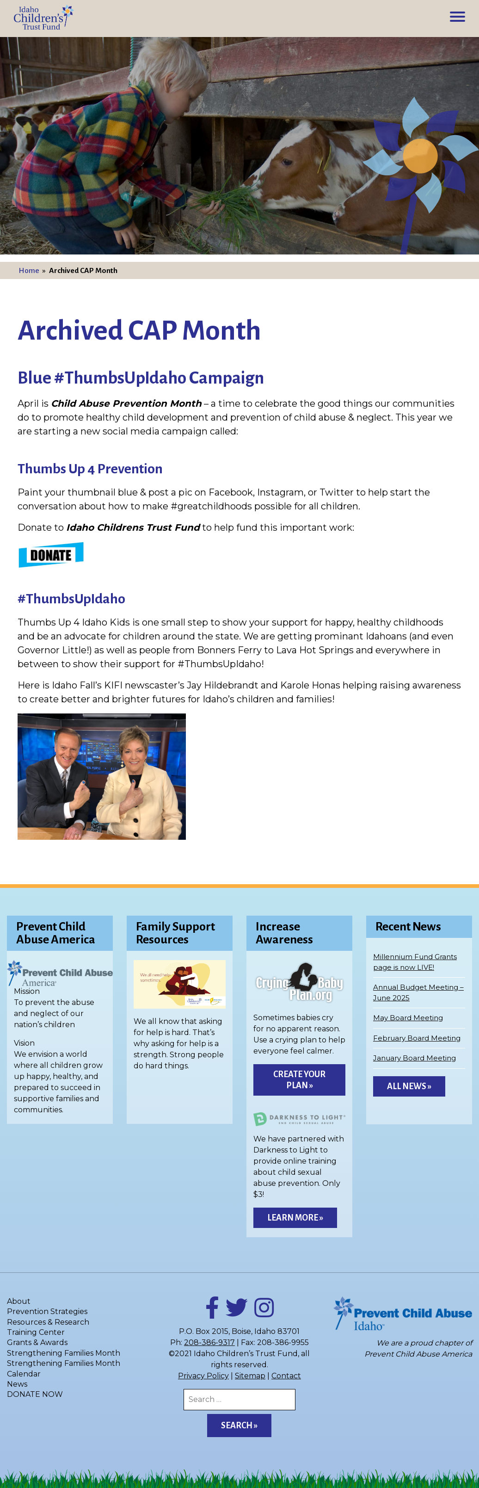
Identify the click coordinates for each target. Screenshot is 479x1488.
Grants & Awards (37, 1342)
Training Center (36, 1332)
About (19, 1301)
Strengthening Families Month (63, 1353)
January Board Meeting (414, 1058)
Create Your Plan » (299, 1080)
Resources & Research (48, 1322)
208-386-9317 (209, 1342)
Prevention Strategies (47, 1311)
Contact (286, 1375)
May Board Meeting (408, 1017)
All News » (409, 1086)
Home (28, 271)
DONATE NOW (35, 1394)
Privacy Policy (203, 1375)
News (17, 1384)
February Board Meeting (417, 1038)
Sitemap (250, 1375)
